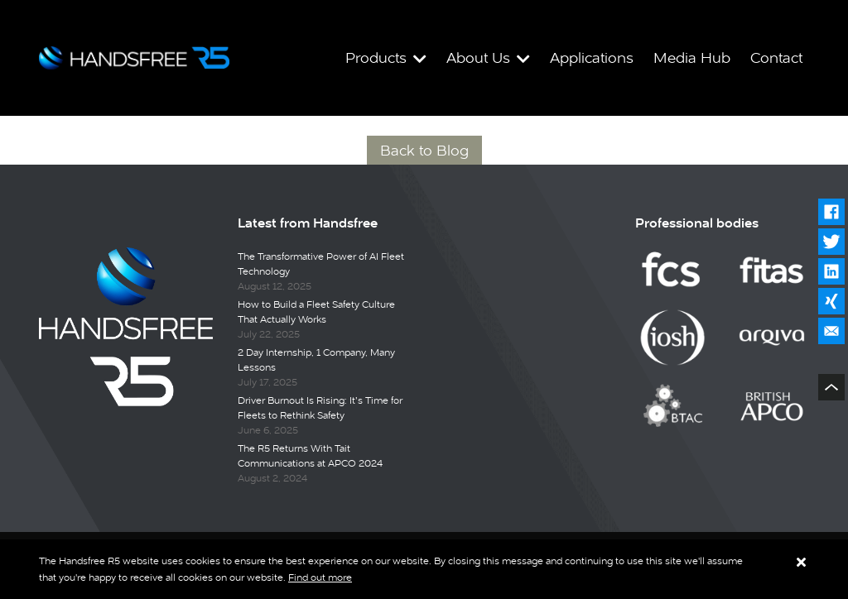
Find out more (320, 577)
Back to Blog (424, 150)
